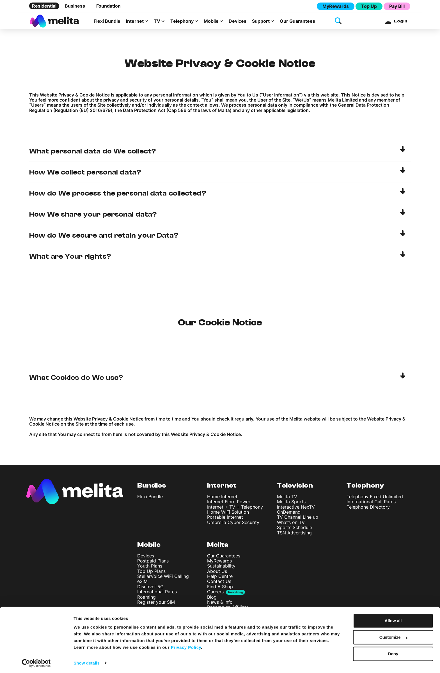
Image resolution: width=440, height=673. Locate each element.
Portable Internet (225, 519)
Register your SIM (156, 604)
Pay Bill (397, 6)
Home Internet (222, 498)
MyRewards (335, 6)
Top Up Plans (151, 573)
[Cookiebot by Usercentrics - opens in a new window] (36, 662)
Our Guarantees (297, 21)
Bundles (151, 487)
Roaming (146, 598)
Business (75, 6)
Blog (212, 598)
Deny (393, 652)
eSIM (142, 583)
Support (261, 21)
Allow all (393, 619)
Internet (135, 21)
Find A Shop (220, 588)
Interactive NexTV (296, 508)
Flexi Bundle (107, 21)
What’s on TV (291, 524)
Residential (44, 6)
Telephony (182, 21)
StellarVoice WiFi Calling (163, 578)
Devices (237, 21)
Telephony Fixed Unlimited (375, 498)
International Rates (157, 593)
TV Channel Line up (297, 519)
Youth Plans (149, 568)
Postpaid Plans (153, 562)
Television (295, 487)
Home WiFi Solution (228, 513)
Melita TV (287, 498)
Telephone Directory (368, 508)
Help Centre (220, 578)
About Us (217, 573)
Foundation (108, 6)
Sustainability (221, 568)
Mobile (211, 21)
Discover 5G (150, 588)
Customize (393, 636)
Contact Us (219, 583)
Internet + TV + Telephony (235, 508)
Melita (217, 546)
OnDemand (289, 513)
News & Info (220, 604)
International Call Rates (371, 503)
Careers (215, 594)
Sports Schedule (294, 529)
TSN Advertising (294, 534)
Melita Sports (291, 503)
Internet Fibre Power (228, 503)
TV (157, 21)
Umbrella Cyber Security (233, 524)
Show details (87, 662)
